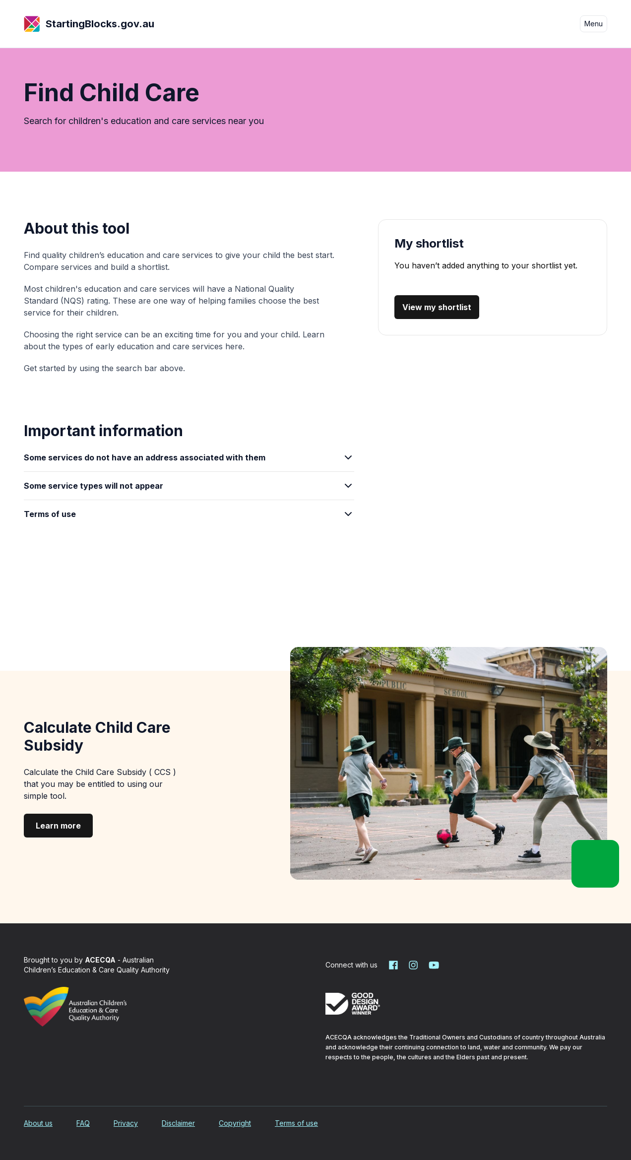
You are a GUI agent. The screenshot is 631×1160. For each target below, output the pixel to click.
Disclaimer (178, 1123)
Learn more (58, 826)
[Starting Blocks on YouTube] (433, 965)
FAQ (83, 1123)
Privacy (126, 1123)
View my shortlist (436, 307)
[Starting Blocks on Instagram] (413, 965)
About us (38, 1123)
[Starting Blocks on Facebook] (393, 965)
